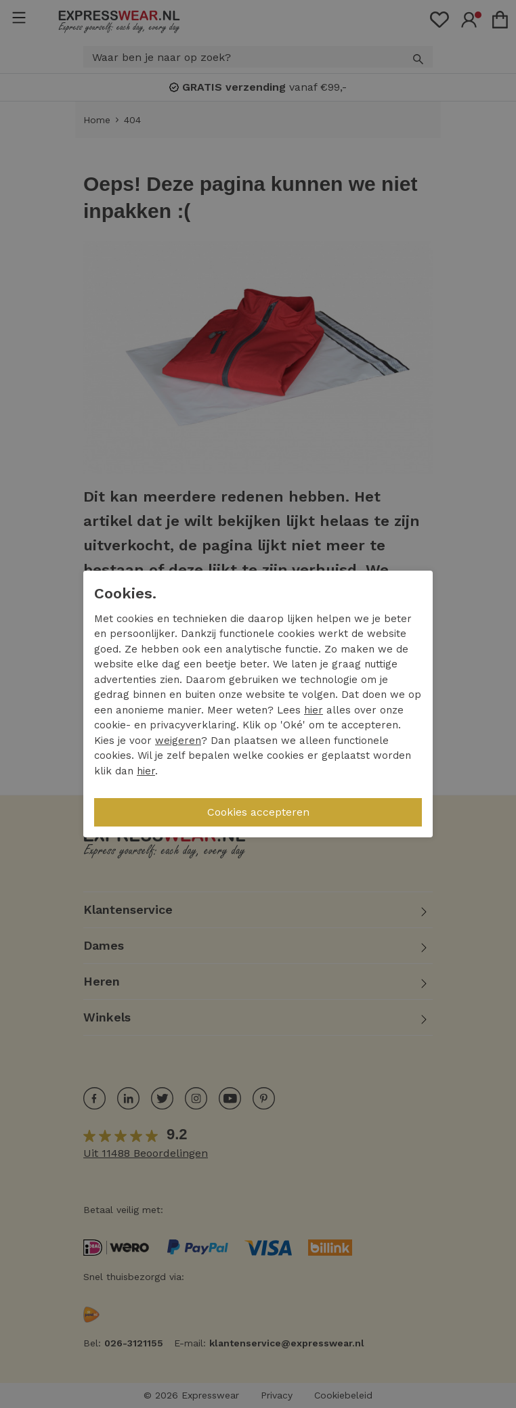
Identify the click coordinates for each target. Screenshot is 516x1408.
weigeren (178, 740)
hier (313, 710)
